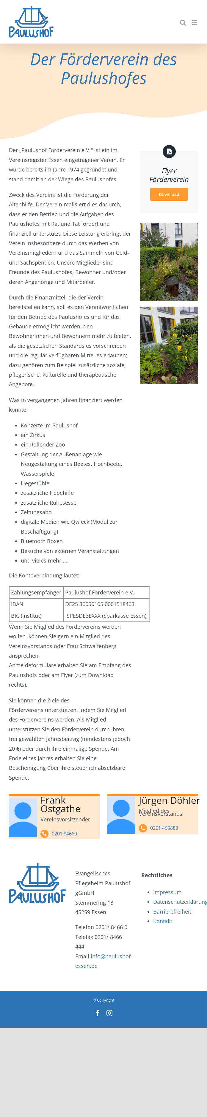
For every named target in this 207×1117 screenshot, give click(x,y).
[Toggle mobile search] (183, 22)
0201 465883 (164, 828)
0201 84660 (64, 833)
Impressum (167, 892)
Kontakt (162, 921)
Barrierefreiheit (172, 911)
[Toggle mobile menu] (195, 22)
